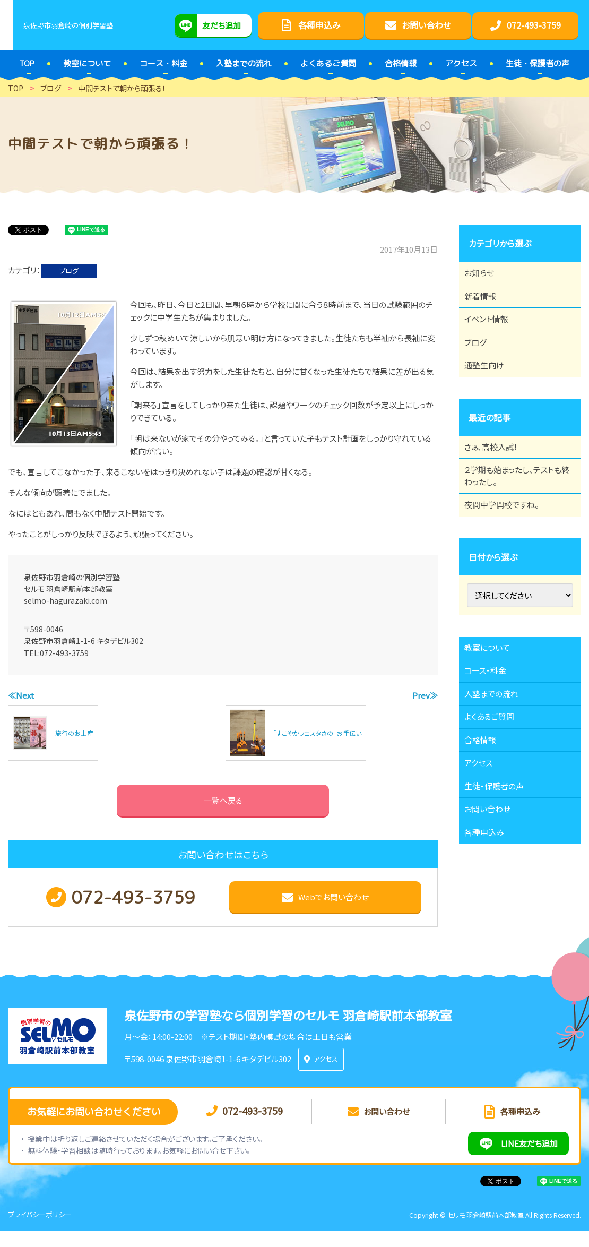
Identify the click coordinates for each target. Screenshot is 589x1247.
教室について (493, 700)
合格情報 (486, 817)
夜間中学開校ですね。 (508, 551)
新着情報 (486, 305)
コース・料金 (491, 729)
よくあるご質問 (495, 787)
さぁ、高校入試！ (497, 480)
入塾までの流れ (497, 758)
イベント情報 (492, 334)
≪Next (21, 695)
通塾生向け (490, 392)
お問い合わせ (493, 904)
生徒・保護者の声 (500, 875)
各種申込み (490, 933)
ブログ (69, 270)
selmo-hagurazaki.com (65, 600)
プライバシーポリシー (40, 1230)
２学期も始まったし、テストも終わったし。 (516, 516)
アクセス (484, 846)
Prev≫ (425, 695)
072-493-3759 (64, 653)
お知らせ (484, 276)
